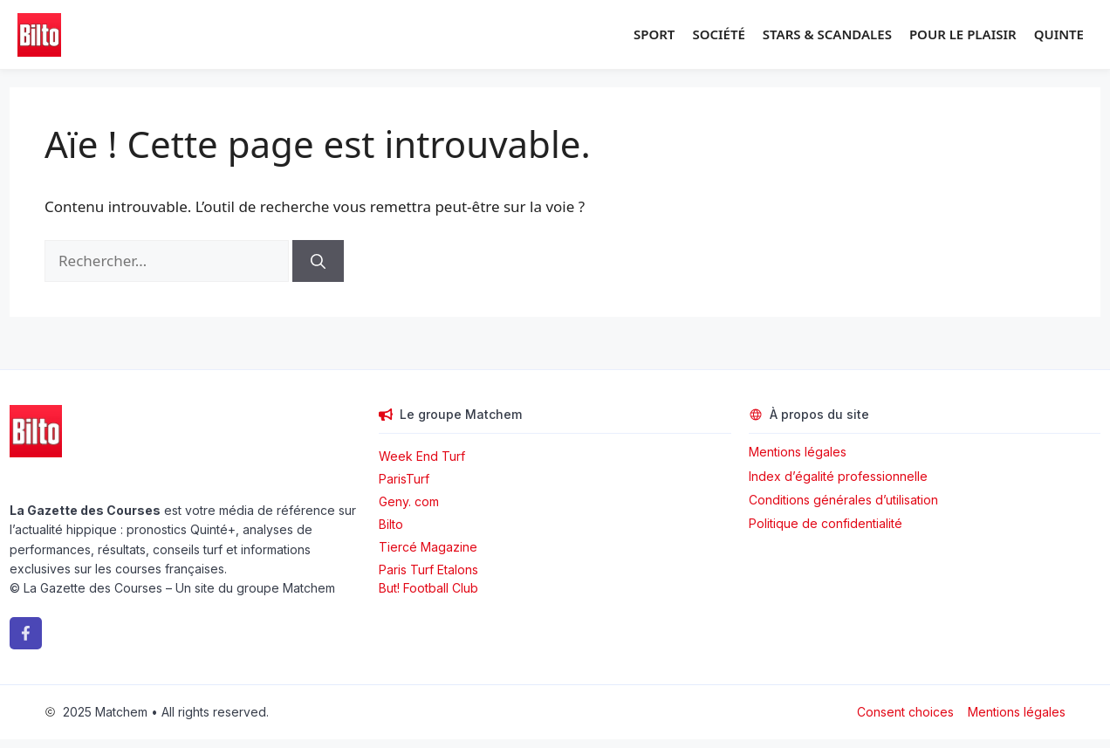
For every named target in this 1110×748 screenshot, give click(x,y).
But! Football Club (428, 587)
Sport (654, 34)
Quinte (1059, 34)
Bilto (391, 524)
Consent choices (905, 711)
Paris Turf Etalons (428, 569)
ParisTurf (404, 478)
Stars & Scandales (827, 34)
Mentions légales (797, 451)
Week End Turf (422, 456)
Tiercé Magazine (428, 546)
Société (718, 34)
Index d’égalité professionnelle (840, 476)
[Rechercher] (318, 261)
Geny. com (409, 501)
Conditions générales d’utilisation (843, 499)
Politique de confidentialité (825, 523)
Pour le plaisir (963, 34)
